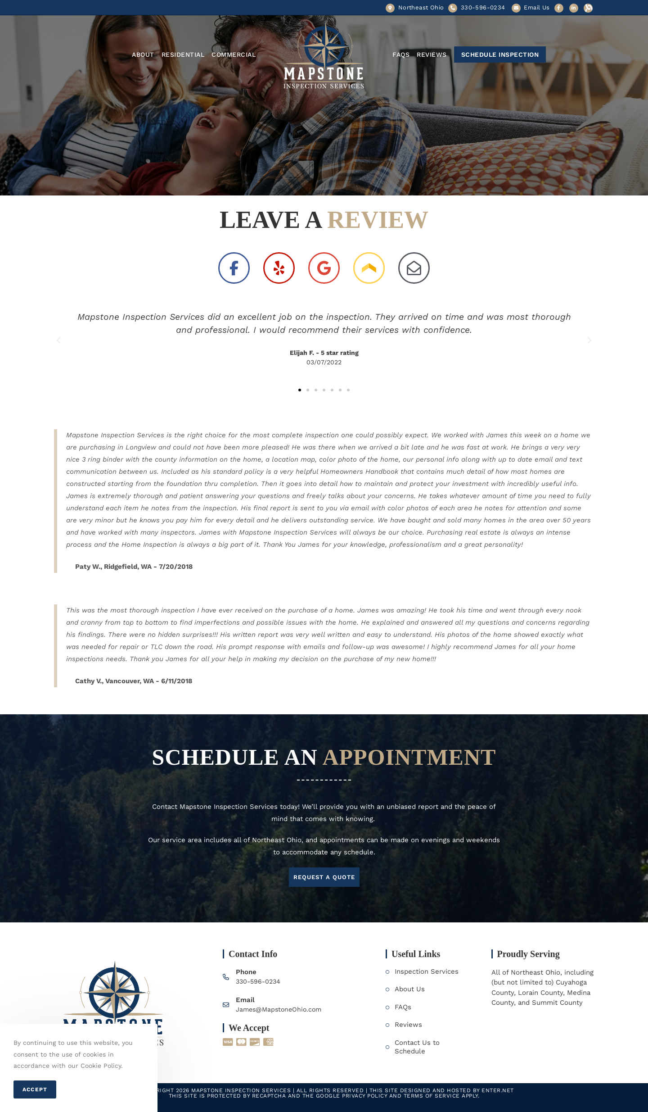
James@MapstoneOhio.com (281, 1009)
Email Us (536, 7)
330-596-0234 (260, 981)
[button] (299, 390)
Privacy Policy (364, 1096)
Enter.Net (498, 1090)
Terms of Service (432, 1096)
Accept (34, 1089)
